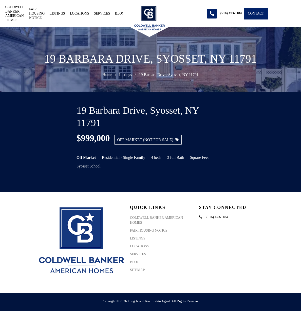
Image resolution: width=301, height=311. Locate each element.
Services (102, 13)
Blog (119, 13)
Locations (79, 13)
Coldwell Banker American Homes (14, 13)
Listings (57, 13)
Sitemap (137, 270)
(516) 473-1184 (217, 217)
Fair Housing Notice (37, 13)
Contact (256, 13)
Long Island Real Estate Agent (149, 301)
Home (107, 75)
